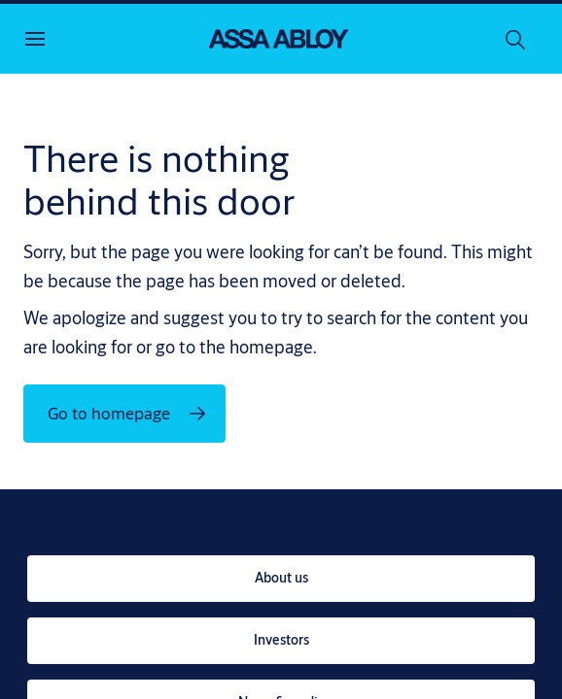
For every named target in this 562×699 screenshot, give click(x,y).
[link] (281, 578)
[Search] (516, 39)
